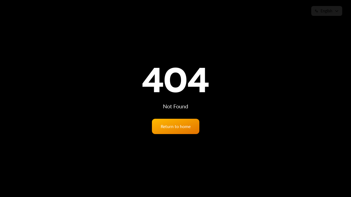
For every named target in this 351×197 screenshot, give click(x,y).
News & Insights (261, 10)
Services (206, 10)
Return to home (176, 126)
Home (186, 10)
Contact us (294, 10)
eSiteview (230, 10)
